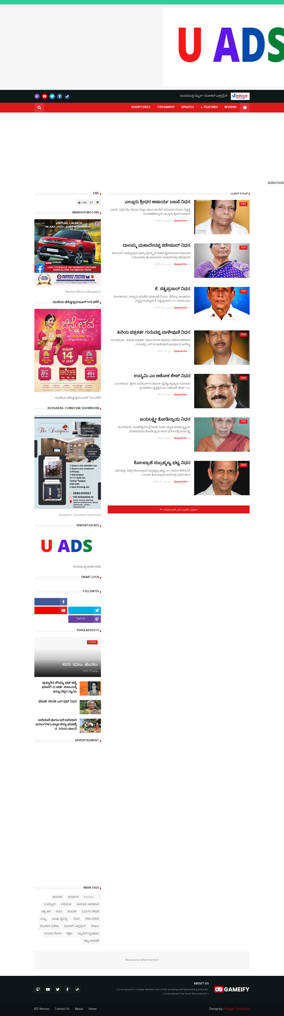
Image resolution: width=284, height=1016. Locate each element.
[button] (39, 107)
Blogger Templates (237, 1009)
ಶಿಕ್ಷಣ (69, 934)
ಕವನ (59, 912)
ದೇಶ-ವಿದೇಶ (92, 919)
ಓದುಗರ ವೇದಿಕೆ (90, 912)
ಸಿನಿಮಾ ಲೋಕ (52, 934)
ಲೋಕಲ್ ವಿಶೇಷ (49, 926)
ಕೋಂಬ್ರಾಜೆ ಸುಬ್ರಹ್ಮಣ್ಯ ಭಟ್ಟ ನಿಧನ (162, 464)
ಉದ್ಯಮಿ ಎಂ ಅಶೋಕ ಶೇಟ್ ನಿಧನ (162, 377)
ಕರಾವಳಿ (71, 912)
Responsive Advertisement (142, 960)
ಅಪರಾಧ (57, 897)
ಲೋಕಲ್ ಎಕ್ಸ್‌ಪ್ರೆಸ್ (74, 926)
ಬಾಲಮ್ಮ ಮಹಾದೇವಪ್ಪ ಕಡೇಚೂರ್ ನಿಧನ (156, 246)
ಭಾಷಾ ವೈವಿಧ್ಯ (60, 919)
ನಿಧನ (76, 919)
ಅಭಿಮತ (66, 904)
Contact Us (62, 1009)
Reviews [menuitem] (231, 107)
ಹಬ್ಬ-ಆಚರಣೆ (91, 941)
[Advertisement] (142, 150)
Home (93, 1009)
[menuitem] (245, 107)
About (79, 1009)
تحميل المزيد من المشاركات (180, 509)
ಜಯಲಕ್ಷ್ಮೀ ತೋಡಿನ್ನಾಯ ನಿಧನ (165, 420)
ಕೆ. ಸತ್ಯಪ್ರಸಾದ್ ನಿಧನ (172, 290)
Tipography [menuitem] (166, 107)
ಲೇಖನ (95, 926)
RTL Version (41, 1009)
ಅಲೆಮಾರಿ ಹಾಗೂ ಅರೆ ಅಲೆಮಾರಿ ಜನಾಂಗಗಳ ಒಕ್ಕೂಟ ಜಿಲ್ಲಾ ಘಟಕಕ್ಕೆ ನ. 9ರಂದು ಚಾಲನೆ (56, 725)
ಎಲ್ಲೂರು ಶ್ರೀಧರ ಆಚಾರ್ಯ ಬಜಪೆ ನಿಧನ (157, 203)
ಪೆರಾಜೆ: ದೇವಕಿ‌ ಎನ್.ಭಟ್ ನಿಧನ (57, 702)
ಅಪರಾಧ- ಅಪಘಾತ (88, 904)
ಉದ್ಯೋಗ (49, 904)
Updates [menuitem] (187, 107)
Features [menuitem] (211, 107)
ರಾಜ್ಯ (43, 919)
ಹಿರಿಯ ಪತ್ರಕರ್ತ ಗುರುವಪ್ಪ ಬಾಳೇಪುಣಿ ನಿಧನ (153, 333)
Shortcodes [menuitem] (140, 107)
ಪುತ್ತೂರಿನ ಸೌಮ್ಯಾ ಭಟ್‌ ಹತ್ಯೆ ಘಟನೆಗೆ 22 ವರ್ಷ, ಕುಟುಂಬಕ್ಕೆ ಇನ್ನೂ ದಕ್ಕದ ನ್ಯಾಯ (59, 688)
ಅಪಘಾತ (73, 897)
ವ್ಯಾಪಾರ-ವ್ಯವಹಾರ (88, 934)
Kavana (88, 897)
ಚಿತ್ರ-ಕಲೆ (46, 912)
